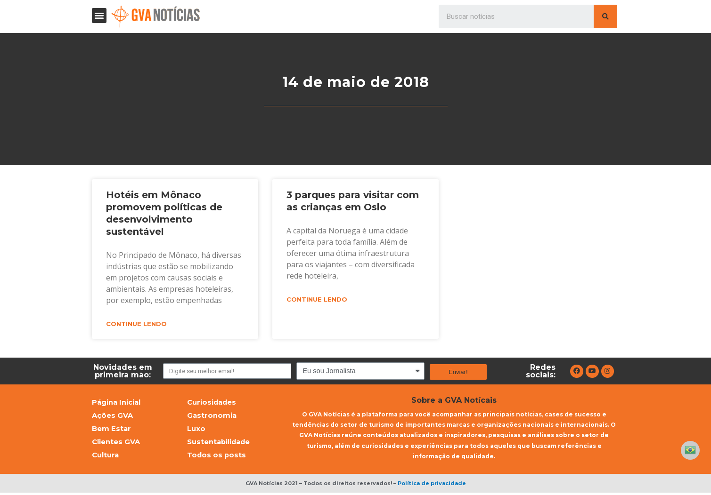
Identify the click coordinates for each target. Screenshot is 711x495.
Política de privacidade (432, 485)
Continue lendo (136, 324)
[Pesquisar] (605, 16)
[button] (99, 15)
